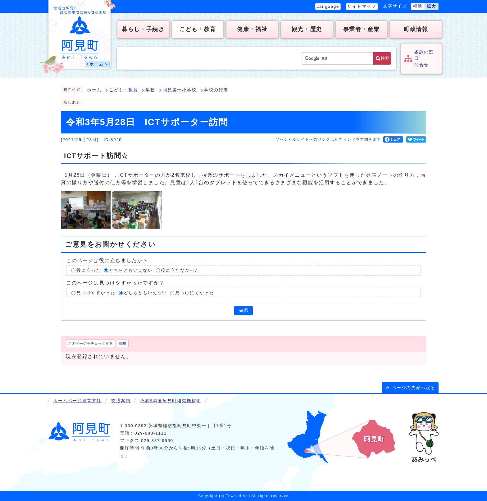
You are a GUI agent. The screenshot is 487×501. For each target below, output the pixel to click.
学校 (150, 90)
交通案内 (120, 401)
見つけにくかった (194, 292)
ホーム (94, 90)
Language (327, 6)
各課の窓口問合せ (424, 58)
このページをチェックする (90, 343)
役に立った (88, 270)
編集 (122, 343)
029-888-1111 (150, 433)
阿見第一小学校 (180, 90)
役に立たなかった (180, 270)
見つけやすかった (95, 292)
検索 (385, 58)
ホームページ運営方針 (77, 401)
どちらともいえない (130, 270)
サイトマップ (361, 6)
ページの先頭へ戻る (413, 387)
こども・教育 (123, 90)
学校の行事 (216, 90)
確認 (243, 310)
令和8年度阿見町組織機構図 (170, 401)
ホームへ (99, 64)
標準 (418, 6)
